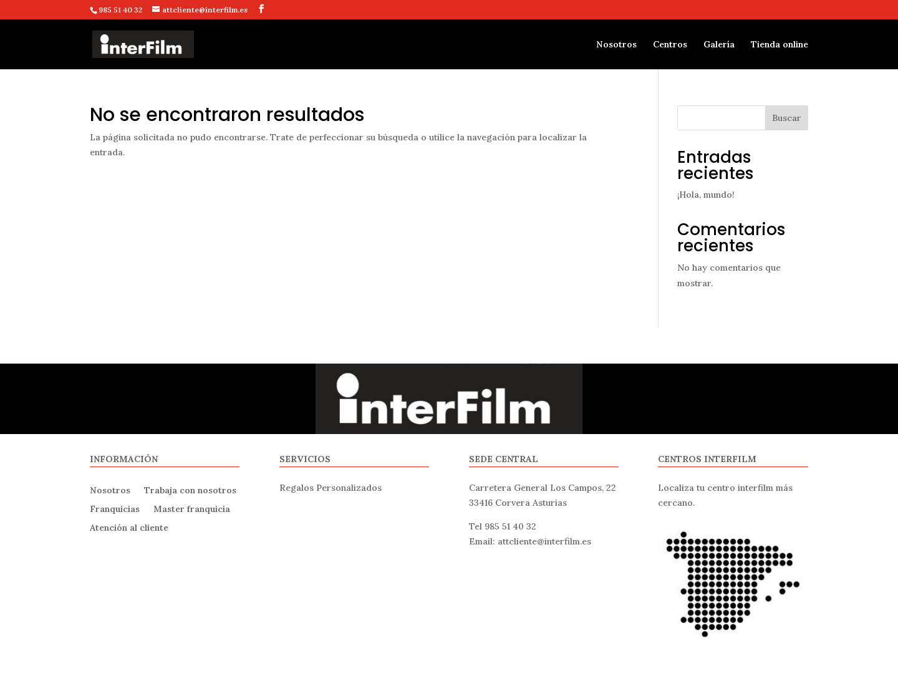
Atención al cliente (129, 527)
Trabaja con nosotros (190, 490)
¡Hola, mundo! (706, 194)
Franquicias (115, 508)
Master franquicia (191, 508)
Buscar (786, 117)
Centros (670, 45)
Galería (719, 45)
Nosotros (616, 45)
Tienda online (779, 45)
